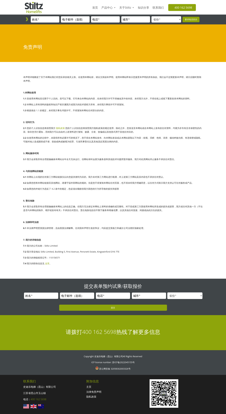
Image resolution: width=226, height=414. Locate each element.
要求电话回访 (191, 19)
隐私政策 (60, 128)
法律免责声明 (93, 392)
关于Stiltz (125, 7)
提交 (113, 307)
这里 (47, 263)
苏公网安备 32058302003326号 (114, 368)
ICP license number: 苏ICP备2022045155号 (113, 362)
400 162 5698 (183, 7)
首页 (95, 7)
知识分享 (143, 7)
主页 (88, 386)
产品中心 (107, 7)
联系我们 (158, 7)
